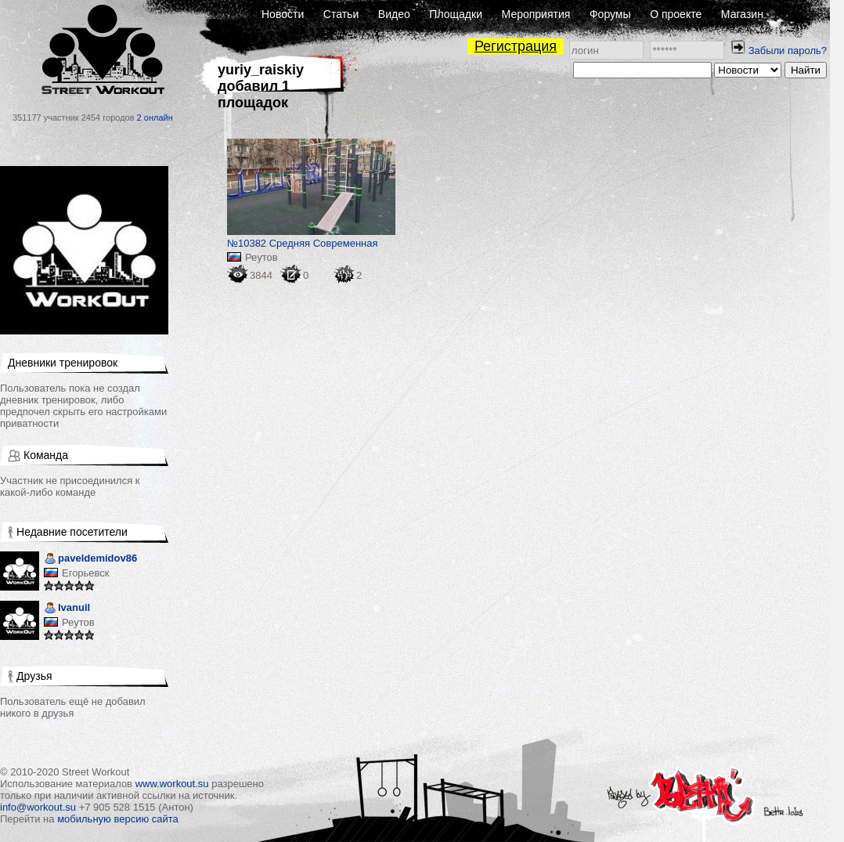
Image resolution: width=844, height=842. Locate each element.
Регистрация (515, 46)
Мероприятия (536, 14)
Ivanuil (67, 609)
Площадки (455, 14)
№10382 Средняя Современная (302, 243)
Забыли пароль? (787, 50)
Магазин (742, 14)
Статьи (341, 14)
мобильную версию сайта (118, 819)
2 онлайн (155, 117)
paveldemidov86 (90, 559)
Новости (282, 14)
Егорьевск (86, 573)
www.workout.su (172, 784)
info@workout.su (38, 807)
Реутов (78, 622)
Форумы (610, 14)
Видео (394, 14)
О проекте (676, 14)
